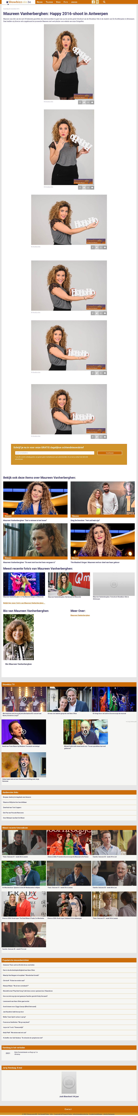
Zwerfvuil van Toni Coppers (12, 807)
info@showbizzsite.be (80, 1114)
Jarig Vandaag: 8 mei (12, 1068)
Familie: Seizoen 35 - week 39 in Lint (105, 857)
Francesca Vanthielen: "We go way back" (16, 1022)
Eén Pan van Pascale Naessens (13, 813)
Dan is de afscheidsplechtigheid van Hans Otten (19, 970)
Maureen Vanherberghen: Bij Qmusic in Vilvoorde (64, 597)
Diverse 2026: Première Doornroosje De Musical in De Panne (68, 857)
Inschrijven (110, 453)
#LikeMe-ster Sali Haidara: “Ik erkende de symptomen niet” (23, 1038)
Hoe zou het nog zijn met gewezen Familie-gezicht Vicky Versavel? (25, 996)
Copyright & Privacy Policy (63, 1114)
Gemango (111, 1114)
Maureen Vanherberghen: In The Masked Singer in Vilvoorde (23, 597)
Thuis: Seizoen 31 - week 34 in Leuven (105, 918)
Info (51, 1114)
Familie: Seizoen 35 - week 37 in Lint (14, 949)
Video (58, 2)
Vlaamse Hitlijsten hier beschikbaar (15, 802)
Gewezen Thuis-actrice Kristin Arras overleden (18, 965)
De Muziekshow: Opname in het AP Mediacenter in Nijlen (21, 887)
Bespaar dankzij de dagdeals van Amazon (17, 797)
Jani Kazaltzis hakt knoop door (13, 1012)
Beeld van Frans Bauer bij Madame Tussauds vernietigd (20, 746)
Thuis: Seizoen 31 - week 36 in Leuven (15, 857)
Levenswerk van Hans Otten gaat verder (16, 1001)
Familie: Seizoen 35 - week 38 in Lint (105, 887)
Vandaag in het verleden (14, 1047)
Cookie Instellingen (95, 1114)
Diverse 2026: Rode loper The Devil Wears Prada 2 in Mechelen (23, 918)
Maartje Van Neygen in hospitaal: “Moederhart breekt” (21, 975)
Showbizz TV (9, 684)
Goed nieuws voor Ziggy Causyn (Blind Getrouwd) (19, 1006)
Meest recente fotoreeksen (15, 828)
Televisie (49, 2)
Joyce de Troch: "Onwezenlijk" (13, 1027)
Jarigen (74, 2)
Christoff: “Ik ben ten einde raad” (14, 980)
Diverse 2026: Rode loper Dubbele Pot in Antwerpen (65, 918)
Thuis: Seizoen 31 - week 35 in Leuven (60, 887)
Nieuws (40, 2)
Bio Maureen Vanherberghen (18, 664)
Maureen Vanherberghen (80, 615)
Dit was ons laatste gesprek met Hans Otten (62, 713)
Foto (66, 2)
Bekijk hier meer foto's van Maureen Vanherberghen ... (24, 603)
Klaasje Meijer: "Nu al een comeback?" (16, 986)
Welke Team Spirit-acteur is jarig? (14, 1017)
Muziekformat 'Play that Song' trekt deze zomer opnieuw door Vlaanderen (28, 991)
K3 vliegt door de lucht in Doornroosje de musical (109, 713)
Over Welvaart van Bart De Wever (14, 818)
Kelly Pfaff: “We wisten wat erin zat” (14, 1032)
